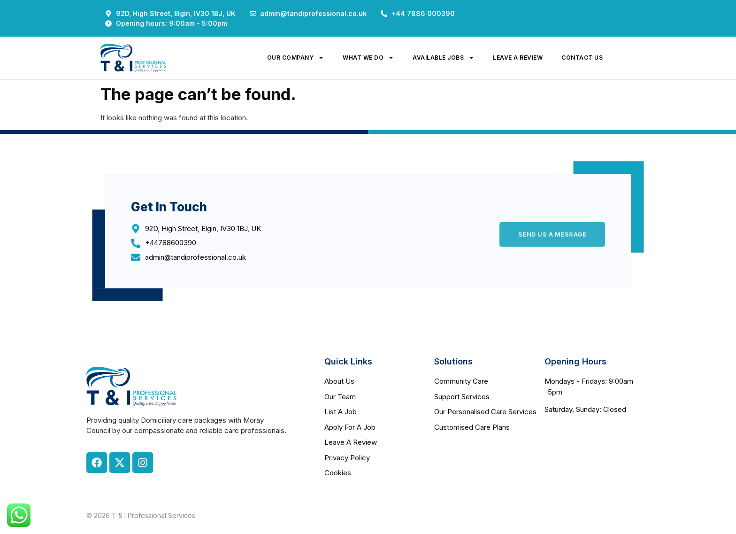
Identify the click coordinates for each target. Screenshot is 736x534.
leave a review (518, 57)
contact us (582, 57)
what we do (368, 57)
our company (295, 57)
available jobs (443, 57)
